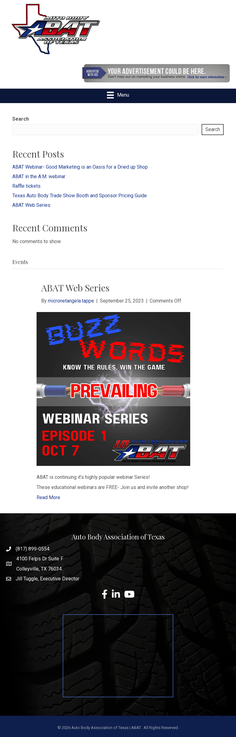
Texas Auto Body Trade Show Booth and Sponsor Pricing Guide (79, 195)
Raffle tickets (26, 186)
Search (20, 119)
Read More (48, 497)
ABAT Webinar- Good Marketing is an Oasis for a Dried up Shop (80, 167)
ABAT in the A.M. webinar (38, 176)
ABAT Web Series (31, 205)
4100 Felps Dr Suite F (39, 559)
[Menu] (118, 95)
